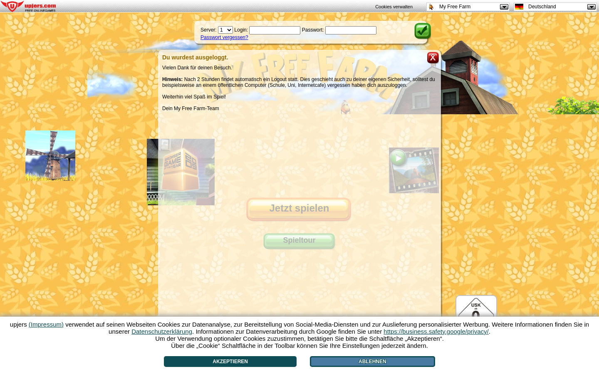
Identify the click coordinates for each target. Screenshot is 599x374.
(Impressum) (46, 324)
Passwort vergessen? (224, 37)
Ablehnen (372, 361)
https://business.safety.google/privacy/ (436, 331)
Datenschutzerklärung (161, 331)
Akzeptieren (230, 361)
